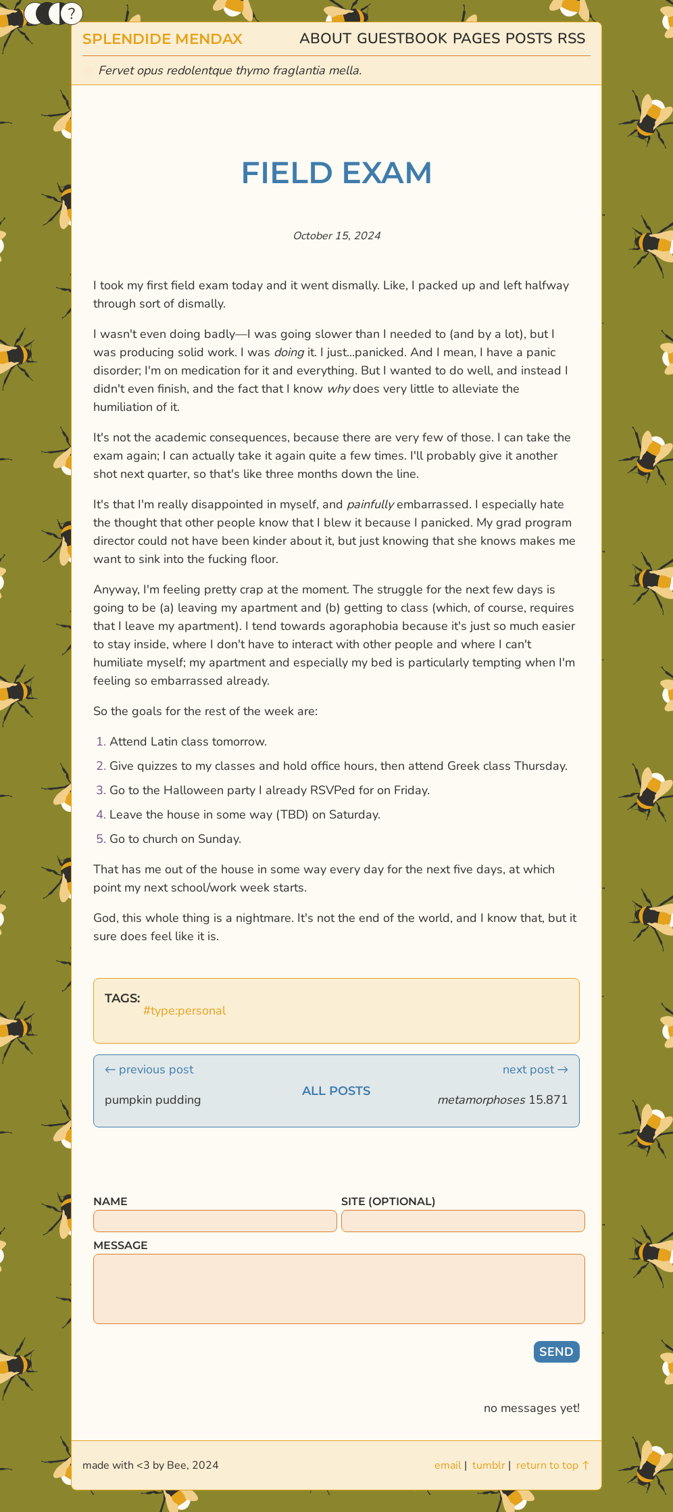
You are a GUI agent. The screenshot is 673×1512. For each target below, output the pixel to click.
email (448, 1465)
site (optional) (388, 1201)
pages (476, 38)
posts (528, 38)
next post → (535, 1069)
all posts (336, 1090)
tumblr (488, 1465)
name (110, 1201)
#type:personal (184, 1010)
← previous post (149, 1069)
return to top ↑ (553, 1465)
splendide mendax (162, 38)
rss (571, 38)
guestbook (402, 38)
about (325, 38)
